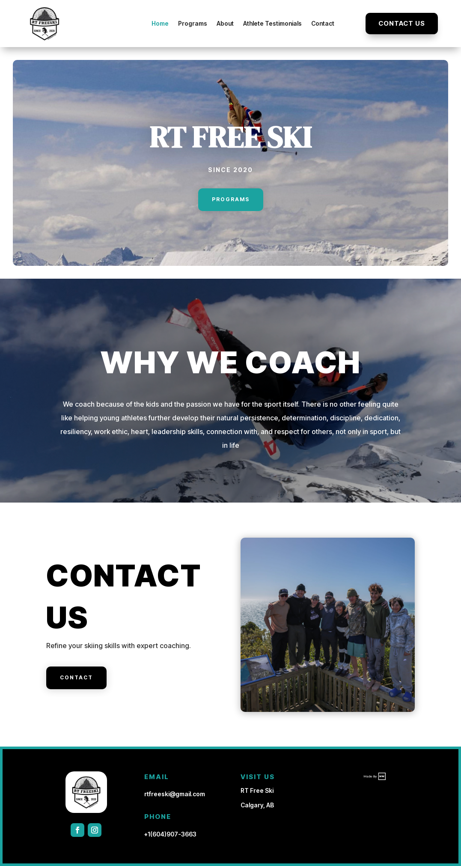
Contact (322, 23)
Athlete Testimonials (272, 23)
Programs (192, 23)
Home (160, 23)
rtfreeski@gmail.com (174, 794)
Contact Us (401, 23)
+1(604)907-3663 (170, 834)
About (225, 23)
